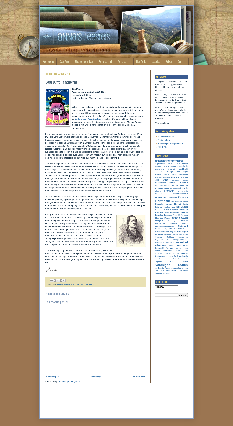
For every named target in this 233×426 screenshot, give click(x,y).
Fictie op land (105, 62)
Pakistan (170, 237)
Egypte (175, 185)
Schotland (167, 251)
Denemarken (160, 183)
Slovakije (159, 253)
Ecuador (167, 185)
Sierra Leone (181, 251)
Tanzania (168, 259)
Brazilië (158, 177)
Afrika (170, 163)
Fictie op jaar (124, 62)
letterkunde (160, 215)
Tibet (174, 259)
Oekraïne (167, 234)
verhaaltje (159, 268)
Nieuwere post (52, 377)
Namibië (173, 223)
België (185, 172)
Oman (185, 234)
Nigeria (173, 231)
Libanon (169, 215)
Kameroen (159, 210)
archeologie (182, 166)
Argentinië (159, 169)
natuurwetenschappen (164, 226)
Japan (184, 206)
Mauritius (159, 218)
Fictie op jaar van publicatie (170, 143)
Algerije (164, 166)
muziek (184, 221)
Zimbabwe (159, 271)
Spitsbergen (90, 284)
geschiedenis (180, 193)
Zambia (185, 268)
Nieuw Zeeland (175, 229)
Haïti (172, 201)
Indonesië (159, 207)
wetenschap (176, 268)
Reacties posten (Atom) (69, 381)
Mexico (167, 218)
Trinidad (180, 259)
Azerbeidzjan (160, 172)
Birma (166, 174)
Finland (158, 191)
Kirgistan (174, 210)
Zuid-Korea (183, 271)
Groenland (172, 198)
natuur (185, 223)
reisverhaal (79, 284)
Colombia (175, 180)
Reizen (169, 62)
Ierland (169, 204)
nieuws (166, 231)
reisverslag (160, 245)
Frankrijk (169, 190)
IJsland (60, 284)
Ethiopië (165, 188)
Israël (173, 207)
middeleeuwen (180, 217)
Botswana (183, 174)
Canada (175, 177)
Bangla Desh (173, 172)
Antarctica (172, 166)
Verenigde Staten (171, 265)
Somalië (176, 253)
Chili (157, 180)
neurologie (165, 229)
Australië (183, 169)
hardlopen (178, 201)
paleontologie (183, 237)
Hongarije (159, 204)
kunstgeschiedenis (179, 212)
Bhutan (158, 174)
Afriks (177, 164)
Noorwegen (69, 284)
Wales (167, 268)
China (165, 180)
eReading (184, 185)
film (178, 188)
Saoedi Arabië (182, 248)
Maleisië (176, 215)
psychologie (168, 242)
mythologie (160, 223)
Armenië (171, 169)
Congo (185, 180)
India (185, 204)
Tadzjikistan (159, 259)
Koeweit (167, 212)
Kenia (166, 210)
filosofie (184, 188)
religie (171, 245)
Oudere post (139, 377)
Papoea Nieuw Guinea (163, 240)
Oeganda (159, 234)
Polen (185, 240)
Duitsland (183, 183)
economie (159, 185)
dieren (172, 183)
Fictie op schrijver (84, 62)
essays (158, 188)
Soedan (168, 253)
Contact (182, 62)
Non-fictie (141, 62)
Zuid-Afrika (171, 271)
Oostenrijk (159, 237)
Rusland (169, 248)
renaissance (182, 245)
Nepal (157, 229)
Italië (178, 207)
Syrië (176, 256)
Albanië (158, 166)
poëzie (180, 240)
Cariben (184, 177)
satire (157, 251)
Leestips (156, 62)
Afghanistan (160, 164)
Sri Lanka (169, 256)
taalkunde (183, 256)
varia (185, 261)
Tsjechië (158, 262)
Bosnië (174, 174)
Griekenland (160, 197)
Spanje (184, 253)
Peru (175, 240)
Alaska (185, 164)
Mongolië (159, 221)
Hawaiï (185, 201)
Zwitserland (166, 273)
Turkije (173, 262)
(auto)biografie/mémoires (169, 160)
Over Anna (64, 62)
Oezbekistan (177, 234)
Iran (168, 207)
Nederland (183, 226)
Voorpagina (48, 62)
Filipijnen (173, 188)
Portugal (158, 242)
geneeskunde (183, 191)
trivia (185, 259)
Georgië (158, 194)
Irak (165, 207)
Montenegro (172, 221)
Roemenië (159, 248)
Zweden (158, 273)
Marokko (184, 215)
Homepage (96, 377)
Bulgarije (166, 177)
